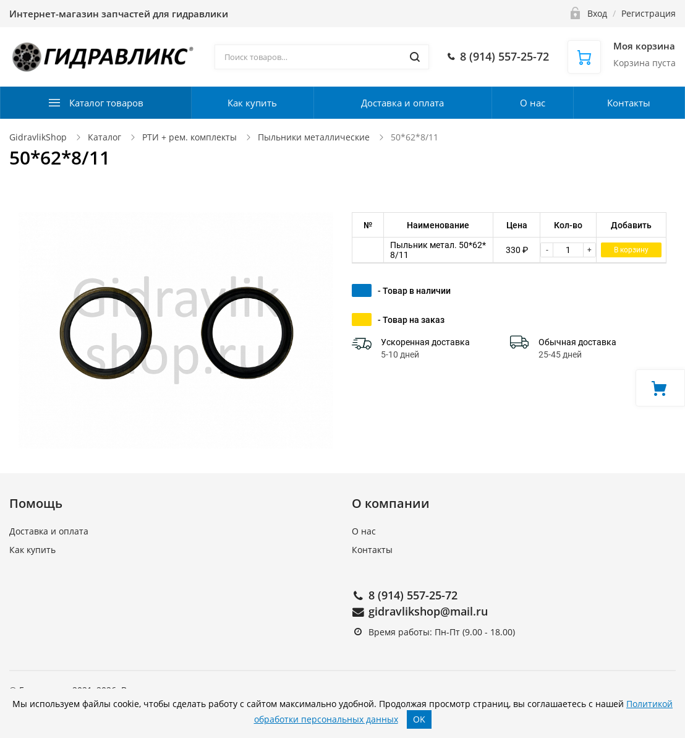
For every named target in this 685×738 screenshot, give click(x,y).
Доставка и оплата (402, 103)
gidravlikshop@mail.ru (428, 611)
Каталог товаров (106, 103)
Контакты (628, 103)
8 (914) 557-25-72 (412, 595)
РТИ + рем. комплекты (189, 137)
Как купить (252, 103)
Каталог (104, 137)
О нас (532, 103)
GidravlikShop (38, 137)
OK (419, 719)
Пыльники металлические (314, 137)
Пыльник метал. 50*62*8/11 (438, 250)
